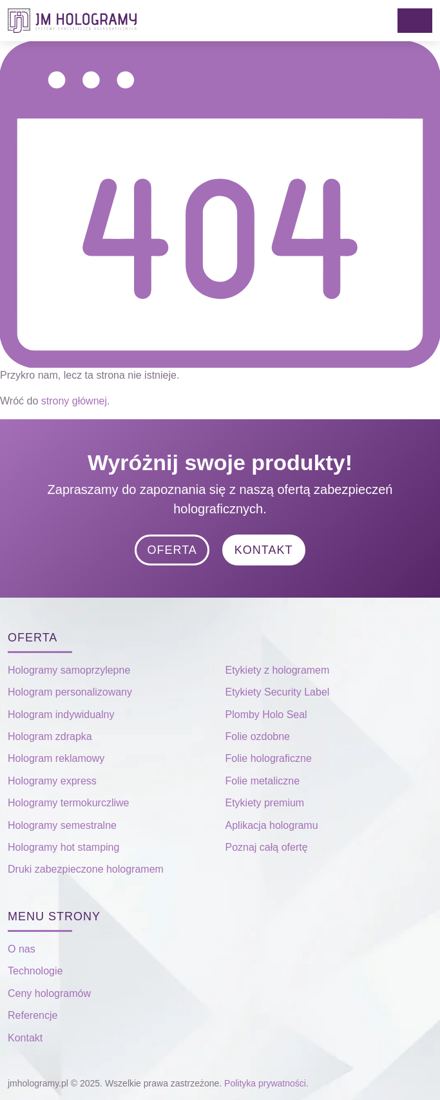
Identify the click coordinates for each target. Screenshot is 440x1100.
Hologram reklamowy (56, 758)
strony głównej (74, 400)
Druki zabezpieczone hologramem (86, 869)
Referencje (32, 1015)
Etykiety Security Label (277, 692)
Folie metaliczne (262, 780)
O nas (21, 949)
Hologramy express (52, 780)
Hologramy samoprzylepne (69, 670)
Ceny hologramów (49, 993)
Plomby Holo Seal (266, 714)
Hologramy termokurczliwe (68, 802)
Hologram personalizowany (70, 692)
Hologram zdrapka (50, 736)
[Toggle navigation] (414, 20)
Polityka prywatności (265, 1083)
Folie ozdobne (258, 736)
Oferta (171, 550)
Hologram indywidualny (61, 714)
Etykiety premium (265, 802)
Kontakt (263, 550)
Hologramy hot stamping (63, 847)
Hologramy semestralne (62, 825)
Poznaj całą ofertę (266, 847)
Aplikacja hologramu (271, 825)
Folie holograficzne (268, 758)
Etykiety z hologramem (277, 670)
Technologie (35, 970)
